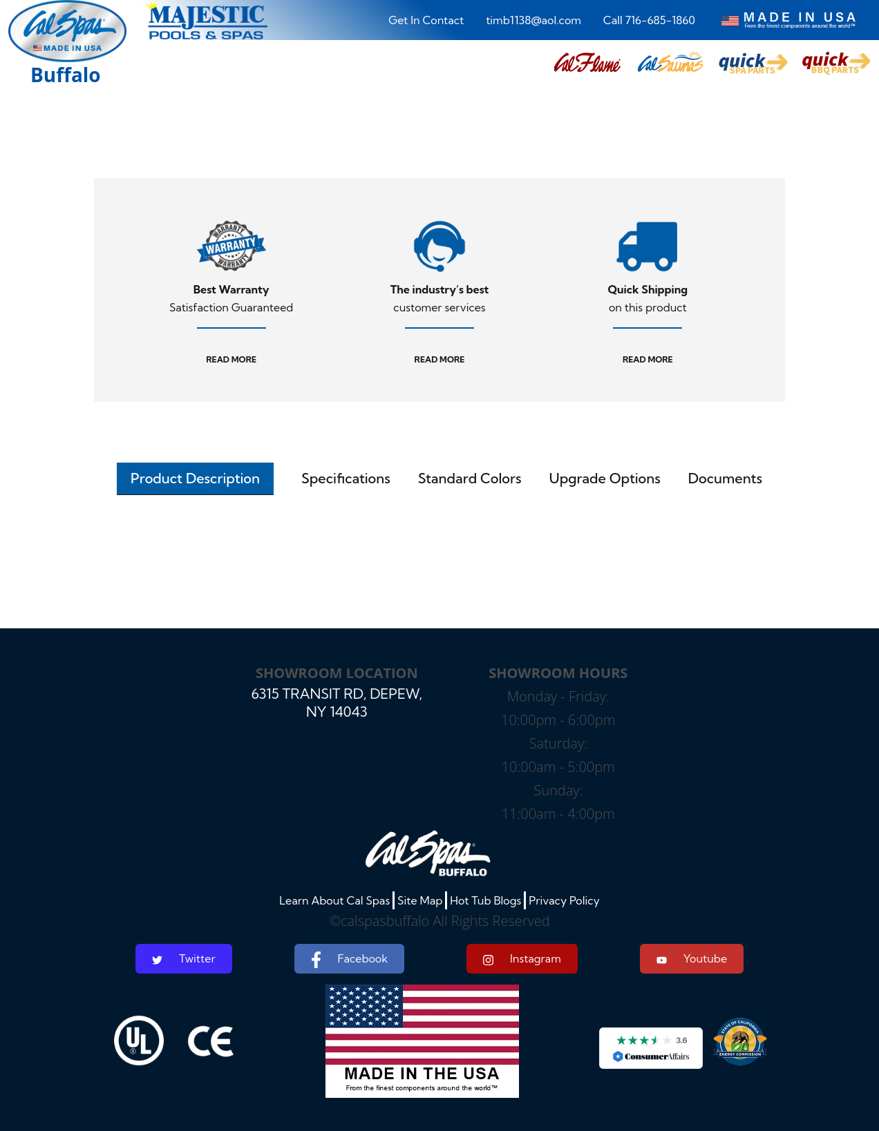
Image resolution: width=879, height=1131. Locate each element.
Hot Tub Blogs (485, 900)
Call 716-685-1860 (649, 20)
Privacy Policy (564, 900)
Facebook (349, 959)
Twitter (184, 958)
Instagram (522, 958)
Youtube (691, 958)
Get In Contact (426, 20)
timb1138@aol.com (533, 20)
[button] (587, 63)
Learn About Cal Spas (334, 900)
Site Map (419, 900)
